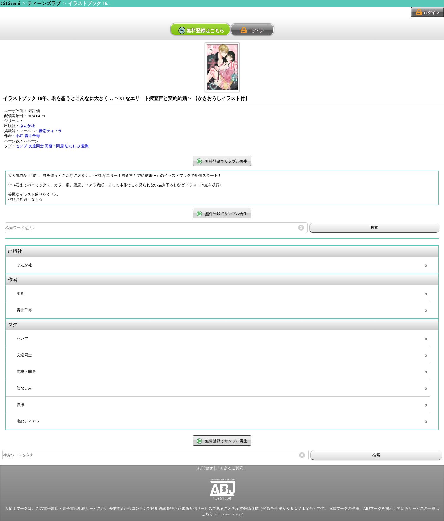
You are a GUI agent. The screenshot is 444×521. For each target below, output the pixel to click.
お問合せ (205, 468)
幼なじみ (72, 146)
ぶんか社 (27, 126)
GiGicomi (10, 3)
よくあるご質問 (229, 468)
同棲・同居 (54, 146)
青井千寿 (32, 136)
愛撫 (85, 146)
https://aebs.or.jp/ (230, 514)
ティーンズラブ (44, 3)
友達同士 (36, 146)
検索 (374, 227)
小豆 (19, 136)
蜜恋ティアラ (50, 131)
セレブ (21, 146)
